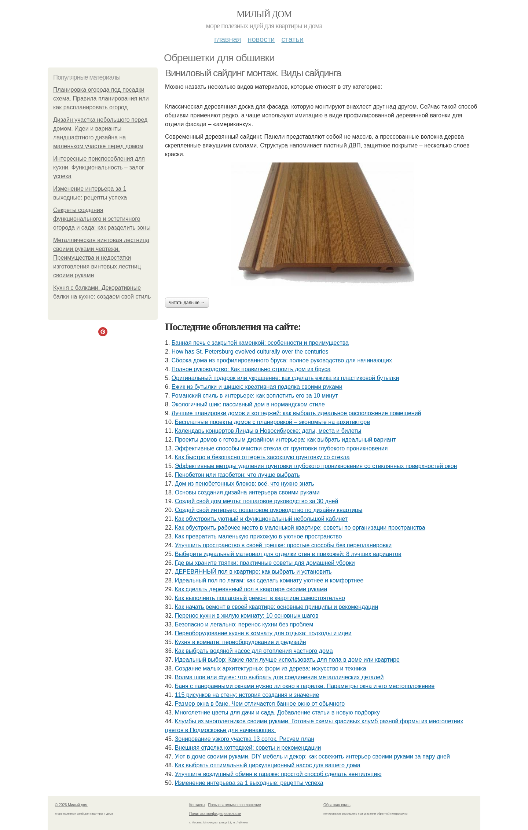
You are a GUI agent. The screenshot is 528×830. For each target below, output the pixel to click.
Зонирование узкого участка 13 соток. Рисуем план (244, 739)
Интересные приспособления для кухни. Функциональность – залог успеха (99, 167)
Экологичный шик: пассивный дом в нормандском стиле (248, 404)
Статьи (292, 39)
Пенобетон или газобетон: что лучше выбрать (237, 475)
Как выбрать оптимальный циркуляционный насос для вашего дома (267, 765)
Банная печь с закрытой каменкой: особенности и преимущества (260, 343)
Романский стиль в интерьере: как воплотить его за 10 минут (255, 395)
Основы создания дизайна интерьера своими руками (247, 492)
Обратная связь (337, 805)
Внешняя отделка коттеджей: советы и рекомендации (248, 748)
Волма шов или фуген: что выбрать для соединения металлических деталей (279, 677)
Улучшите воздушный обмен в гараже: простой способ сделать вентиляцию (278, 774)
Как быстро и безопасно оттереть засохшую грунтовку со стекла (262, 457)
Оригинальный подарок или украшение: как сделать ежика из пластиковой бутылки (285, 378)
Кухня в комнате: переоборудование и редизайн (240, 642)
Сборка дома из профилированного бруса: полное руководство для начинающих (282, 360)
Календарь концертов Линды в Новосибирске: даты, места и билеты (268, 431)
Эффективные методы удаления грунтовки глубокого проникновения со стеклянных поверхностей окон (316, 466)
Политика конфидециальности (215, 814)
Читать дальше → (187, 302)
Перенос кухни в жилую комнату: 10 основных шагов (247, 616)
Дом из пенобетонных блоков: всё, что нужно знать (244, 483)
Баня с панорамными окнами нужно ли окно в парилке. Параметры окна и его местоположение (305, 686)
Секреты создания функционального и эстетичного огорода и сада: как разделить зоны (102, 219)
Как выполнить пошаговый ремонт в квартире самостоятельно (260, 598)
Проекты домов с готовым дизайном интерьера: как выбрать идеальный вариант (285, 439)
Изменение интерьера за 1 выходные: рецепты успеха (249, 783)
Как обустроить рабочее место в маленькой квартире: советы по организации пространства (300, 527)
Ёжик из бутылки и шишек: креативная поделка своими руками (257, 387)
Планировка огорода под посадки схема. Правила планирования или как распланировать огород (101, 98)
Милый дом (264, 14)
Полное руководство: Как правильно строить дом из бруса (251, 369)
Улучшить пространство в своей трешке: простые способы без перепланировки (283, 545)
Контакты (197, 805)
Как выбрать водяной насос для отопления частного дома (254, 651)
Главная (227, 39)
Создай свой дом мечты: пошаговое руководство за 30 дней (256, 501)
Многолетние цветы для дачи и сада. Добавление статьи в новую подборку (277, 712)
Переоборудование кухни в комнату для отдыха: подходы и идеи (263, 633)
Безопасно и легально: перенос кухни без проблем (244, 624)
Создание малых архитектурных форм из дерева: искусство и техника (270, 668)
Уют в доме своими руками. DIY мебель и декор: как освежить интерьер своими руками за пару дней (312, 756)
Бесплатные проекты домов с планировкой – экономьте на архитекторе (272, 422)
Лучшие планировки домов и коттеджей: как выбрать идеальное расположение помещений (296, 413)
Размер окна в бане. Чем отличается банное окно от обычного (260, 704)
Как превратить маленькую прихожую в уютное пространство (258, 536)
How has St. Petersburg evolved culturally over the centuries (250, 351)
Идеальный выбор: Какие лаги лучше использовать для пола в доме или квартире (287, 660)
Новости (261, 39)
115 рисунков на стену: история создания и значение (247, 695)
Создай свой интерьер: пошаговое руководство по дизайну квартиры (269, 510)
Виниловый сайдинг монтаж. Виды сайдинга (253, 72)
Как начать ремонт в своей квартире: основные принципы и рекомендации (276, 607)
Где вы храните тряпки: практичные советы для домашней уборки (265, 563)
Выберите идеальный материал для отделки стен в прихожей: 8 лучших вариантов (288, 554)
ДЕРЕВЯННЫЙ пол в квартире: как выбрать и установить (253, 571)
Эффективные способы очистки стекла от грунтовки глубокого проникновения (281, 448)
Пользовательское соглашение (234, 805)
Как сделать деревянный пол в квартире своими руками (251, 589)
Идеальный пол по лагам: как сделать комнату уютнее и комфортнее (269, 580)
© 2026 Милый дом (71, 805)
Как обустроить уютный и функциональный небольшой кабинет (261, 519)
